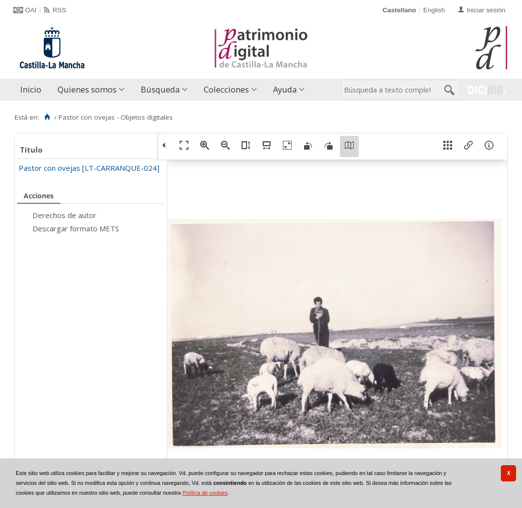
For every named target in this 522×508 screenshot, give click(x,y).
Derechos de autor (64, 215)
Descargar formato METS (75, 228)
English (434, 10)
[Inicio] (47, 117)
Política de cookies (205, 493)
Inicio (30, 89)
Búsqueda (160, 89)
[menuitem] (33, 90)
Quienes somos (87, 89)
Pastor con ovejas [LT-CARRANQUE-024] (89, 168)
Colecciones (226, 89)
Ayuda (285, 89)
